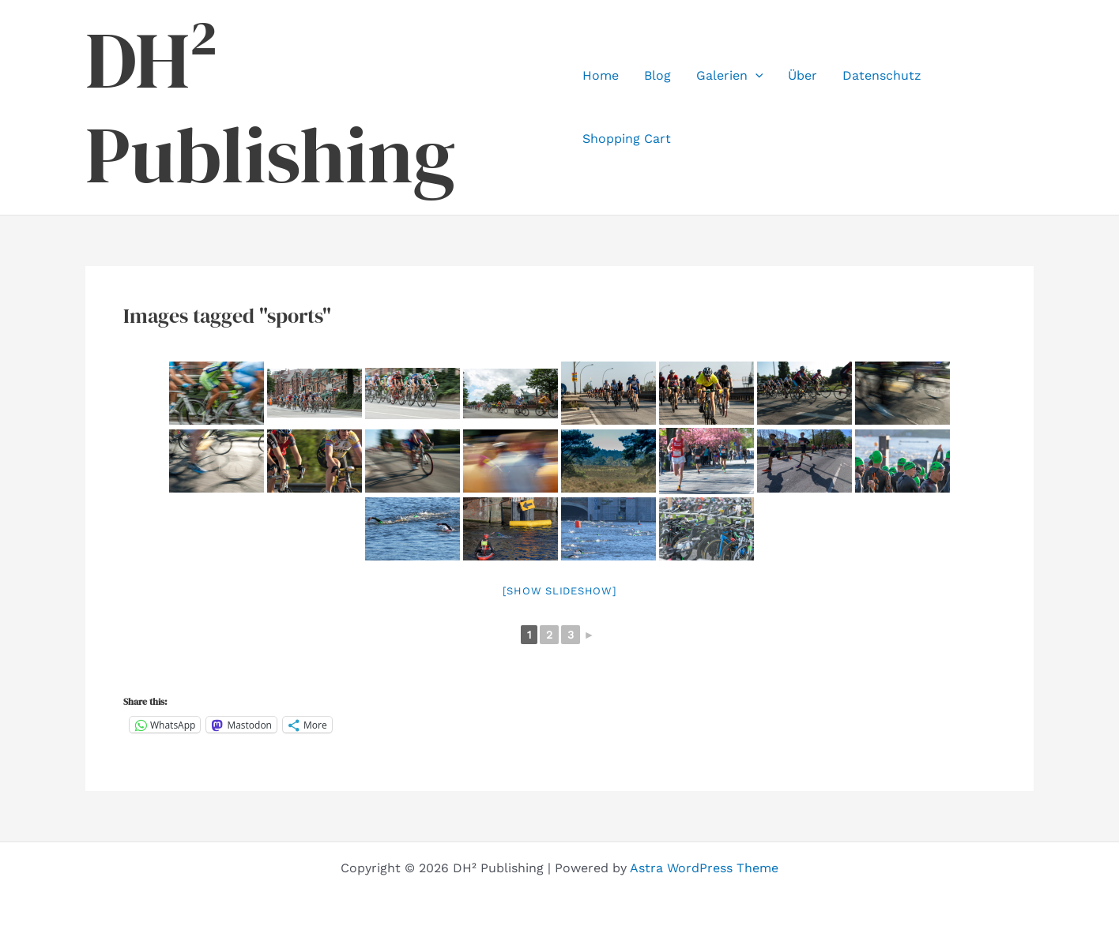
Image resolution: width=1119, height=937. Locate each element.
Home (600, 75)
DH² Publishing (270, 107)
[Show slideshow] (560, 591)
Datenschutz (881, 75)
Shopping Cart (626, 138)
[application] (755, 75)
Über (802, 75)
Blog (657, 75)
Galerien (729, 75)
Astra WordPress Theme (704, 867)
